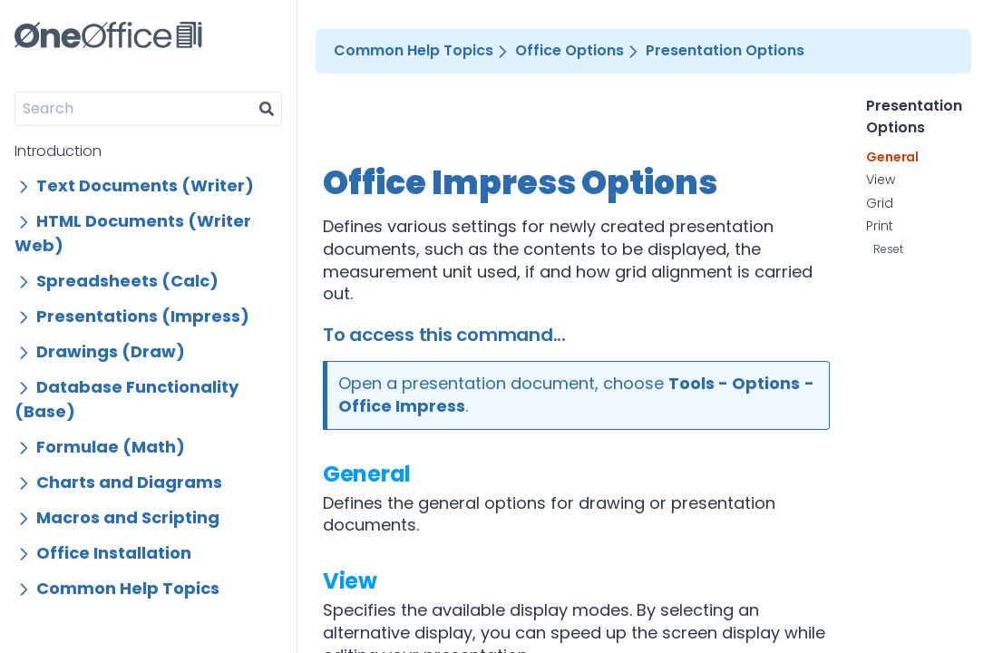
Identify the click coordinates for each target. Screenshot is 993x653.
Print (879, 227)
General (367, 474)
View (350, 581)
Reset (888, 249)
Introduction (58, 151)
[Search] (133, 109)
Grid (879, 204)
